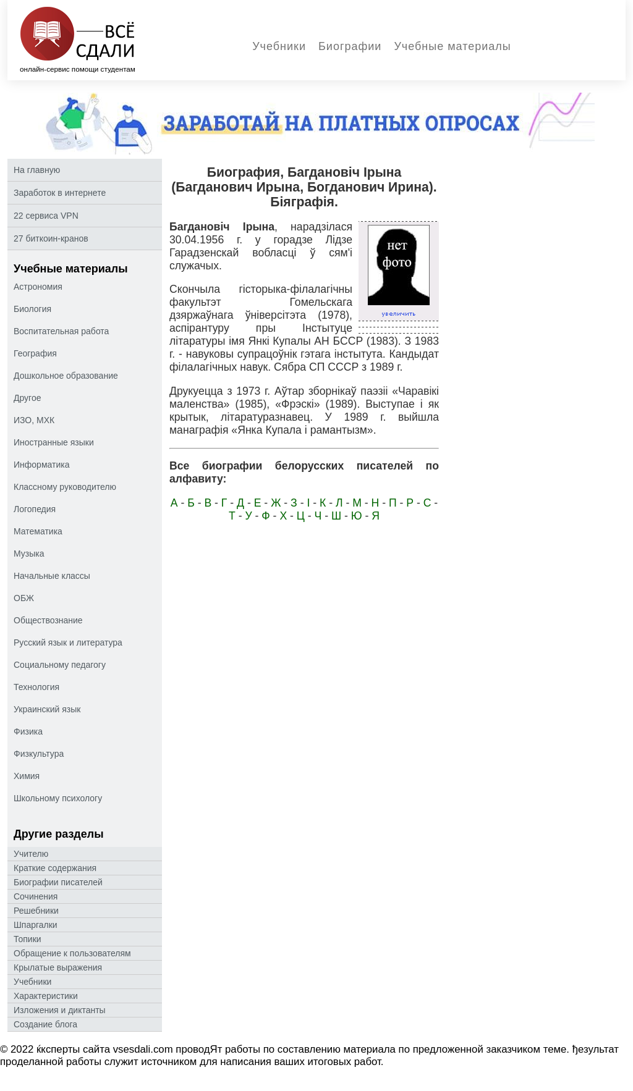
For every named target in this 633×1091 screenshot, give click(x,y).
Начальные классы (52, 576)
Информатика (41, 465)
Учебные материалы (452, 46)
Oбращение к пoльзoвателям (72, 953)
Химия (27, 776)
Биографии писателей (58, 882)
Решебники (36, 911)
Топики (27, 939)
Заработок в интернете (60, 193)
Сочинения (35, 896)
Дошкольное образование (66, 376)
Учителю (31, 854)
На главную (37, 170)
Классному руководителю (65, 487)
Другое (27, 398)
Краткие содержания (55, 868)
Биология (32, 309)
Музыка (29, 553)
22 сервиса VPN (46, 216)
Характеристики (46, 996)
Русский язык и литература (68, 642)
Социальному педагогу (60, 665)
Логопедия (35, 509)
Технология (36, 687)
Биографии (349, 46)
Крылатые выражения (58, 967)
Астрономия (38, 287)
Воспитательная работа (61, 331)
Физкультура (39, 754)
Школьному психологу (58, 798)
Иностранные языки (54, 442)
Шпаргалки (35, 925)
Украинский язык (47, 709)
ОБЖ (24, 598)
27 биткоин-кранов (51, 238)
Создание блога (45, 1024)
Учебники (279, 46)
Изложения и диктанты (60, 1010)
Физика (28, 731)
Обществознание (48, 620)
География (35, 353)
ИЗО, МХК (34, 420)
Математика (38, 531)
